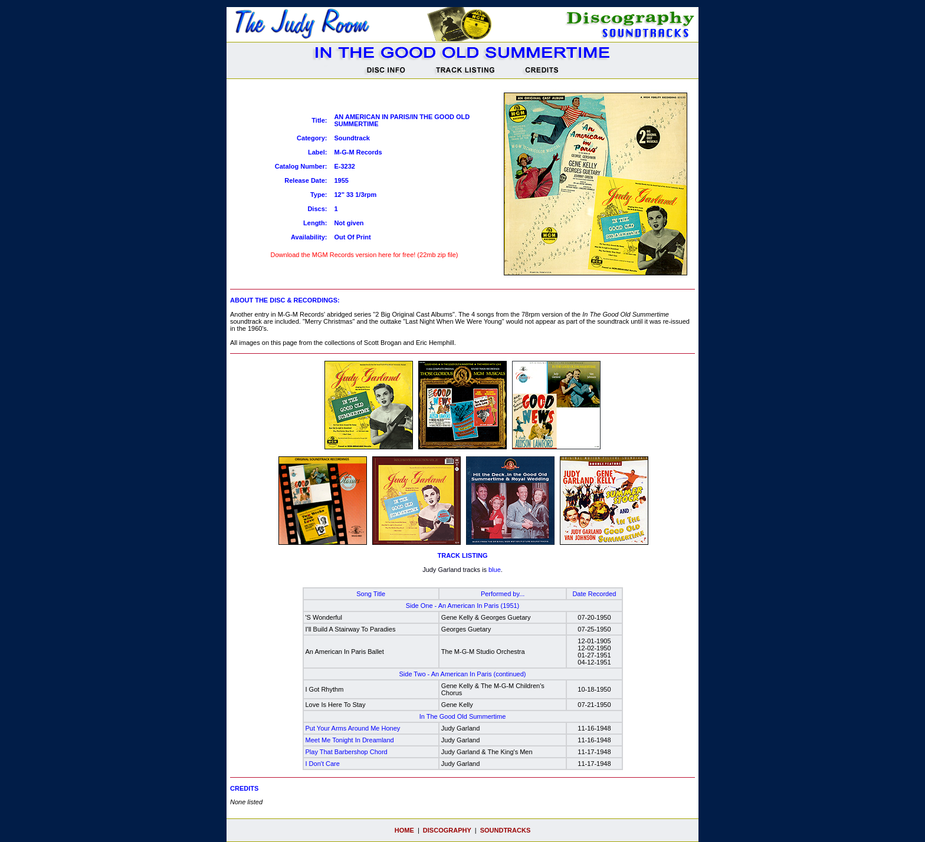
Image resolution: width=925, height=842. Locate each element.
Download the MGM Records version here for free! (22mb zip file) (364, 253)
